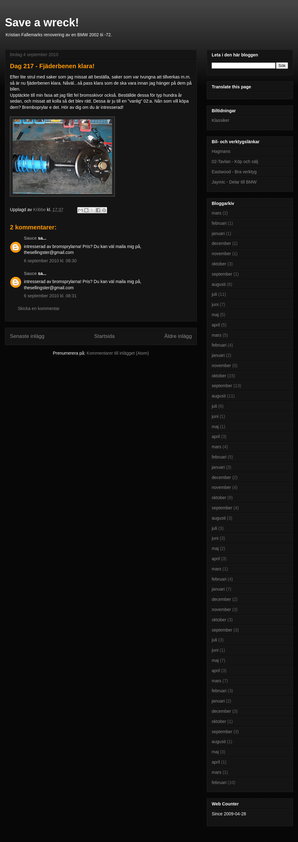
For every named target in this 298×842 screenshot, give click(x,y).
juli (214, 294)
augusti (219, 284)
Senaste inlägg (27, 336)
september (222, 274)
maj (215, 314)
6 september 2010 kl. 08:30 (50, 260)
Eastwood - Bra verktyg (234, 171)
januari (218, 233)
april (216, 324)
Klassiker (220, 120)
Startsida (104, 336)
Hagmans (221, 151)
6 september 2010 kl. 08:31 (50, 295)
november (221, 253)
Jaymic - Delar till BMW (234, 181)
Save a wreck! (42, 22)
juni (215, 304)
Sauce (30, 238)
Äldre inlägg (178, 336)
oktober (219, 263)
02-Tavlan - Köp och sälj (235, 161)
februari (219, 223)
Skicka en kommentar (39, 308)
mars (216, 212)
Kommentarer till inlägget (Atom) (118, 353)
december (221, 243)
